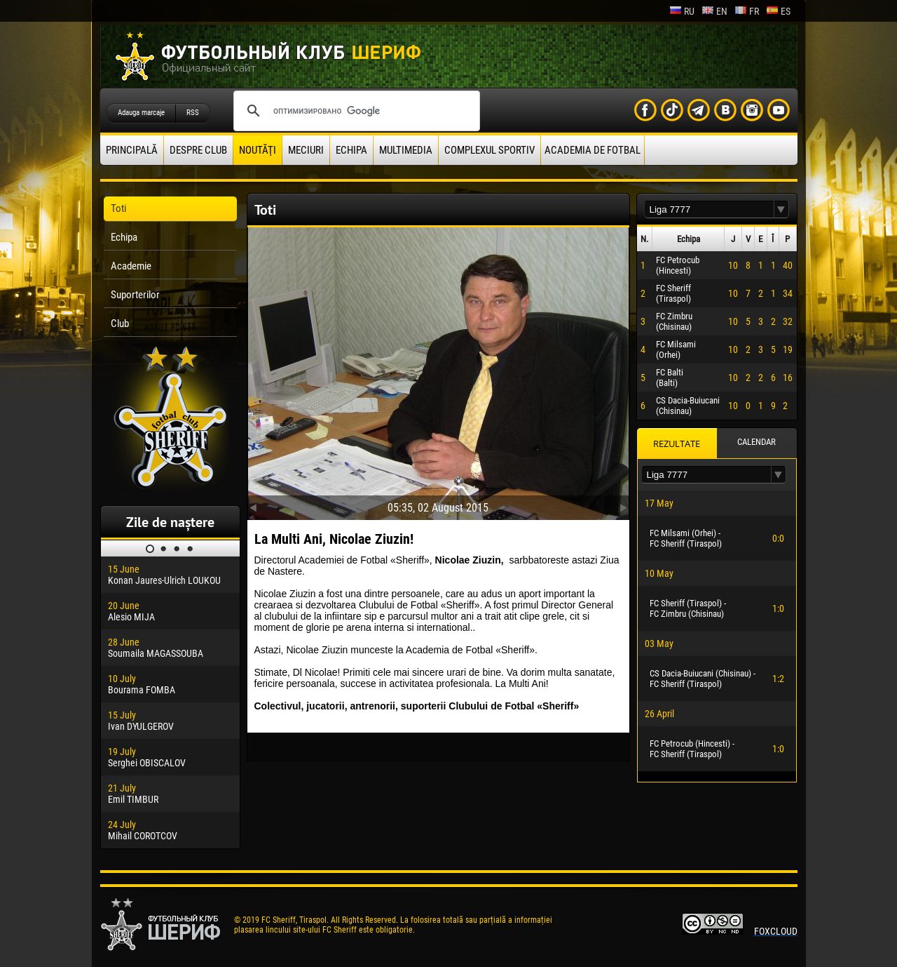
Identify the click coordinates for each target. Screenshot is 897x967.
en (714, 11)
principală (132, 150)
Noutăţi (257, 150)
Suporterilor (135, 294)
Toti (118, 208)
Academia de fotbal (593, 150)
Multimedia (405, 150)
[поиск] (354, 110)
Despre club (198, 150)
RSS (192, 112)
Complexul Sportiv (489, 150)
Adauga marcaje (141, 112)
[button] (781, 209)
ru (681, 11)
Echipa (351, 150)
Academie (131, 266)
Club (120, 323)
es (778, 11)
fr (746, 11)
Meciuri (306, 150)
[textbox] (709, 209)
